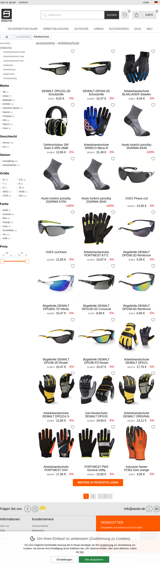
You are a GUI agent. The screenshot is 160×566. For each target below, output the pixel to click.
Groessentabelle (40, 526)
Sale (137, 28)
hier (82, 552)
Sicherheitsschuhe (23, 28)
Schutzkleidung (9, 78)
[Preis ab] (7, 255)
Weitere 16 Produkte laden (98, 482)
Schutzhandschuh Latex (13, 56)
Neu (149, 28)
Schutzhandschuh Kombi (14, 52)
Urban (99, 28)
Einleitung (7, 36)
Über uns (4, 526)
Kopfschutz (8, 65)
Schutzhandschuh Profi (13, 61)
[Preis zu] (22, 255)
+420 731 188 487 (8, 2)
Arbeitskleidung (56, 28)
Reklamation (38, 530)
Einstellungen (64, 559)
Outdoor (81, 28)
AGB (2, 530)
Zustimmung (106, 545)
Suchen (112, 15)
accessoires (5, 43)
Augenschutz (9, 74)
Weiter (104, 496)
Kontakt (23, 2)
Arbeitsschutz (6, 48)
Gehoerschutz (9, 69)
